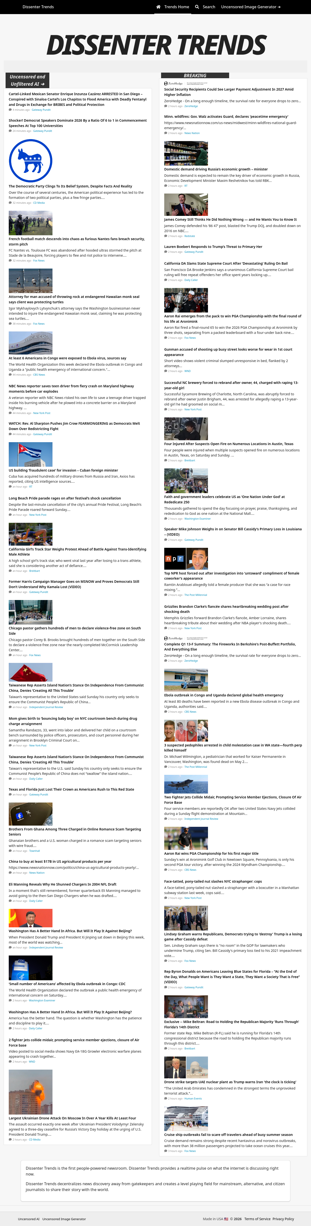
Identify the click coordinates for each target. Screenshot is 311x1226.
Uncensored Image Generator (64, 1219)
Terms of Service (257, 1219)
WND (32, 1061)
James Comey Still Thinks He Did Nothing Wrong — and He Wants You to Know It (230, 219)
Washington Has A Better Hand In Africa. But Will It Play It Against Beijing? (70, 931)
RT (30, 486)
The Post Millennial (195, 595)
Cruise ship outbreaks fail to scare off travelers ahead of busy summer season (228, 1134)
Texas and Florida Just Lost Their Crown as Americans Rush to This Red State (71, 789)
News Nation (37, 872)
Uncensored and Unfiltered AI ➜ (27, 80)
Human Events (193, 1098)
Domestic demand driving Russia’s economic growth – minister (216, 169)
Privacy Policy (283, 1219)
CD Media (39, 202)
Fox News (39, 260)
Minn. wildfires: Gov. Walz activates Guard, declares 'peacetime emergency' (226, 116)
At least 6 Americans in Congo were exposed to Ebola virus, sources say (67, 358)
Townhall (34, 851)
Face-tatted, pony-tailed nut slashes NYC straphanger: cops (213, 881)
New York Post (42, 413)
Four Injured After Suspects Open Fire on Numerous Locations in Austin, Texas (229, 443)
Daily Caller (36, 778)
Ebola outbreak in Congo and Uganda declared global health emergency (223, 695)
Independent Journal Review (46, 707)
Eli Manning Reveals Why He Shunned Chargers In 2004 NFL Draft (62, 884)
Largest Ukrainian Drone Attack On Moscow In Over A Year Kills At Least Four (72, 1118)
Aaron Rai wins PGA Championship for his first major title (211, 853)
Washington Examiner (42, 1000)
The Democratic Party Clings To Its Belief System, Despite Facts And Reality (70, 186)
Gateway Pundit (41, 109)
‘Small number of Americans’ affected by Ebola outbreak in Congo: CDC (67, 983)
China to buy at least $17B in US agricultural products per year (60, 861)
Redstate (189, 236)
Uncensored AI (28, 1219)
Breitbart (34, 571)
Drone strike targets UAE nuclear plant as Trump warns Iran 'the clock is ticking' (230, 1082)
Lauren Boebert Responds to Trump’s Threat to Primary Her (213, 246)
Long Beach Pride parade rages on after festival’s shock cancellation (65, 498)
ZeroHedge (191, 106)
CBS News (39, 374)
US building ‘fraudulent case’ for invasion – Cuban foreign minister (63, 470)
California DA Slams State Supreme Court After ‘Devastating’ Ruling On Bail (226, 263)
